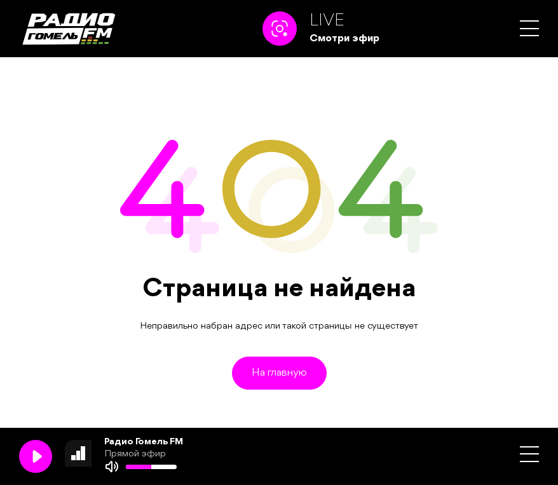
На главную (279, 372)
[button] (529, 28)
